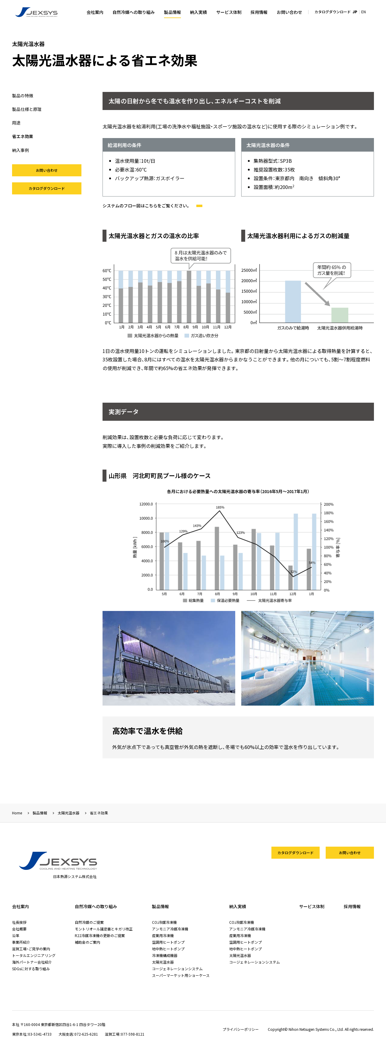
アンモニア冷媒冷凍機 (170, 928)
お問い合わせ (289, 12)
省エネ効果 (22, 136)
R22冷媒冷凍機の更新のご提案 (100, 935)
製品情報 (172, 12)
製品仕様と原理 (27, 109)
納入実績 (198, 12)
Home (17, 812)
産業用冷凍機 (163, 935)
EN (363, 11)
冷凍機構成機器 (164, 955)
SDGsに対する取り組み (31, 968)
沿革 (15, 935)
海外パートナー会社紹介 (32, 961)
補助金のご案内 (87, 942)
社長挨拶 (19, 922)
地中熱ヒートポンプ (168, 948)
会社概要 (19, 928)
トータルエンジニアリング (33, 955)
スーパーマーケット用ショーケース (181, 975)
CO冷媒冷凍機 (164, 922)
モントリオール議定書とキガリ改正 (104, 928)
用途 (16, 123)
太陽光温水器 (68, 812)
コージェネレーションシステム (177, 968)
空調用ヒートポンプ (168, 942)
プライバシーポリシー (241, 1029)
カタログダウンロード (333, 11)
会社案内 (95, 12)
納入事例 (20, 150)
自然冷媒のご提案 (89, 922)
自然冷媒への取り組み (133, 12)
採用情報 (259, 12)
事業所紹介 (21, 942)
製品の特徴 (22, 96)
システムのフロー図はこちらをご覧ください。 (152, 206)
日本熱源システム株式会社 (36, 12)
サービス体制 (229, 12)
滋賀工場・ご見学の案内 (31, 948)
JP (355, 11)
